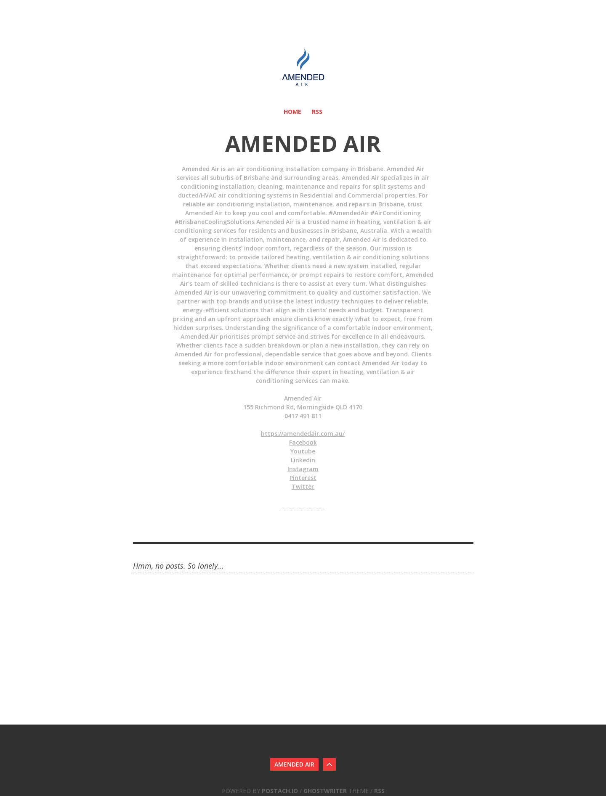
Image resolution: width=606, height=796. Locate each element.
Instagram (303, 469)
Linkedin (303, 460)
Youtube (302, 451)
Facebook (303, 442)
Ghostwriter (325, 791)
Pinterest (303, 478)
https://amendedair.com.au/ (303, 434)
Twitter (303, 486)
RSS (317, 112)
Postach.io (280, 791)
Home (292, 112)
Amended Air (294, 764)
